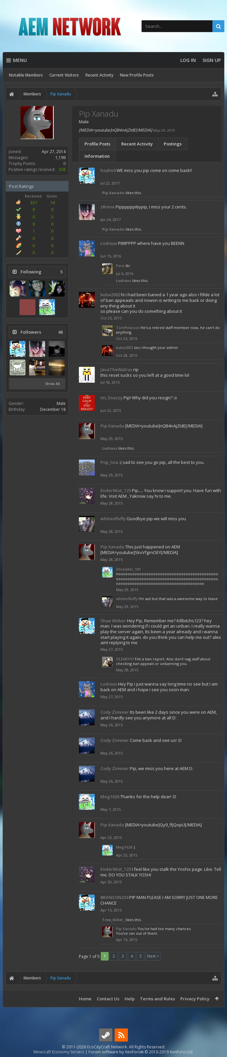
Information (97, 156)
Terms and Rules (157, 999)
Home (85, 999)
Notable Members (26, 75)
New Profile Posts (137, 75)
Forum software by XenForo (141, 1052)
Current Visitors (64, 75)
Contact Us (108, 999)
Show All (52, 383)
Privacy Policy (194, 999)
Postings (173, 144)
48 (60, 332)
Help (130, 999)
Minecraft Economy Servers (58, 1052)
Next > (153, 956)
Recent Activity (99, 75)
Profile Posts (97, 144)
